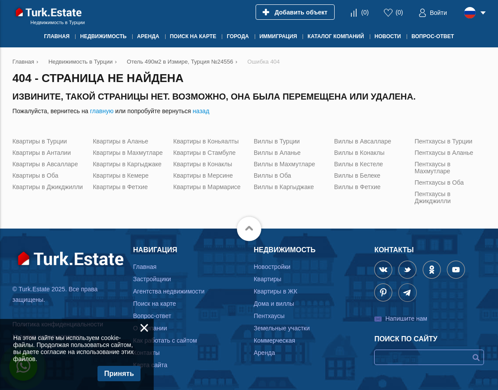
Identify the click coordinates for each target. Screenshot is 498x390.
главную (101, 110)
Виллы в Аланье (277, 152)
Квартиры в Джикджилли (47, 186)
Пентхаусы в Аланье (444, 152)
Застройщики (152, 279)
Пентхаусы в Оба (439, 182)
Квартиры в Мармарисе (207, 186)
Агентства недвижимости (169, 291)
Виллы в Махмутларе (284, 164)
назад (201, 110)
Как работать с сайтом (165, 340)
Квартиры (267, 279)
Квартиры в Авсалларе (45, 164)
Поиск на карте (154, 303)
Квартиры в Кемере (120, 175)
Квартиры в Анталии (41, 152)
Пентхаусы (269, 315)
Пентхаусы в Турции (444, 141)
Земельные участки (282, 328)
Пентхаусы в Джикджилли (433, 197)
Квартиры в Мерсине (203, 175)
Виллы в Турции (277, 141)
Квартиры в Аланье (120, 141)
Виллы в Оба (272, 175)
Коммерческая (274, 340)
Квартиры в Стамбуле (204, 152)
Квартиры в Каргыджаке (127, 164)
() (365, 12)
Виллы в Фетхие (357, 186)
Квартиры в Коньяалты (206, 141)
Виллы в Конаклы (359, 152)
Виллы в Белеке (357, 175)
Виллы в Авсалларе (362, 141)
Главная (144, 266)
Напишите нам (406, 318)
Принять (119, 373)
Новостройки (272, 266)
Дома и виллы (274, 303)
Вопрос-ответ (152, 315)
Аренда (264, 352)
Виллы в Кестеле (358, 164)
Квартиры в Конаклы (202, 164)
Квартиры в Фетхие (120, 186)
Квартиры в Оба (35, 175)
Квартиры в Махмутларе (127, 152)
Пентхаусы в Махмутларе (433, 168)
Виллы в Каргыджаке (284, 186)
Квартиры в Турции (39, 141)
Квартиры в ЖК (275, 291)
